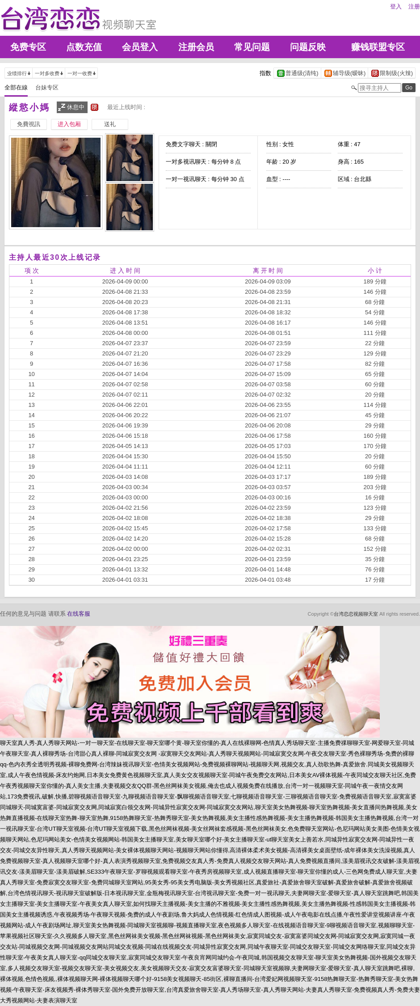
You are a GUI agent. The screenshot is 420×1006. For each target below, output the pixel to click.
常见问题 (252, 47)
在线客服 (78, 613)
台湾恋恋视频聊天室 (356, 614)
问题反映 (308, 47)
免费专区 (28, 47)
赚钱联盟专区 (378, 47)
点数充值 (84, 47)
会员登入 (140, 47)
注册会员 (196, 47)
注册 (414, 6)
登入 (396, 6)
